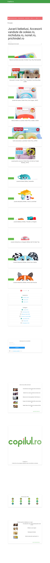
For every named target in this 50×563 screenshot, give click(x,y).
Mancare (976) (26, 320)
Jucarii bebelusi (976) (25, 318)
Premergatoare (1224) (25, 323)
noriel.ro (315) (26, 299)
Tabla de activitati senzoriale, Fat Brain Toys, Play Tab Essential (25, 60)
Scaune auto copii (21, 18)
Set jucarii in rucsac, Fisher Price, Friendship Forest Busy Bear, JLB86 (25, 80)
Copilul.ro (11, 1)
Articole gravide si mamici (13, 18)
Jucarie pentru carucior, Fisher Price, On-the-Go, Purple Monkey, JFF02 (25, 161)
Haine (16, 21)
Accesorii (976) (25, 309)
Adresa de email (11, 342)
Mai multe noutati (36, 411)
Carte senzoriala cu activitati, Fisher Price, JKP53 (25, 141)
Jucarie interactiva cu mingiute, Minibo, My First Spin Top (25, 242)
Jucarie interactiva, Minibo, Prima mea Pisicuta (25, 282)
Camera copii (27, 18)
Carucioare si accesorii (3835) (25, 316)
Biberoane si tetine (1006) (26, 314)
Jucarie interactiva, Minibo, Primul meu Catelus (25, 262)
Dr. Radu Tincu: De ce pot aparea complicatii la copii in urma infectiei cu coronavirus (25, 463)
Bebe (37, 18)
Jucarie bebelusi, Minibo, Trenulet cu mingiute (25, 221)
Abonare (17, 347)
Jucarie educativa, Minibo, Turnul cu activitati (25, 201)
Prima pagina (10, 22)
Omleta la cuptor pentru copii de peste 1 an (31, 536)
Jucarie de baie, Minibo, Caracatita (25, 181)
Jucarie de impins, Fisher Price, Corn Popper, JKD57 (25, 100)
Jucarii (11, 21)
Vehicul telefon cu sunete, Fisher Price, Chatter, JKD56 (25, 120)
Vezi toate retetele (36, 542)
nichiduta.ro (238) (26, 297)
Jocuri (33, 18)
